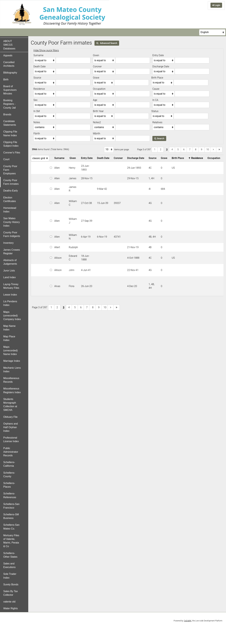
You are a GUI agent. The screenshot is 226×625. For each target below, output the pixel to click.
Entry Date (87, 158)
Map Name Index (9, 328)
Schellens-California (9, 464)
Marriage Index (11, 361)
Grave (165, 158)
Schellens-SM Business (11, 516)
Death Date (104, 158)
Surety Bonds (10, 584)
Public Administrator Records (10, 452)
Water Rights (10, 608)
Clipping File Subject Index (11, 144)
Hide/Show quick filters (46, 50)
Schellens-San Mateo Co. (11, 527)
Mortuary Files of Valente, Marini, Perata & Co (11, 541)
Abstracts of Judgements (10, 262)
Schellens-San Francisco (11, 506)
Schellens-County (9, 474)
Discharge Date (136, 158)
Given (73, 158)
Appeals (7, 55)
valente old (9, 601)
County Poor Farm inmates (11, 182)
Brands (7, 114)
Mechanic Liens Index (12, 369)
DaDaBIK (187, 621)
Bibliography (10, 72)
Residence (196, 158)
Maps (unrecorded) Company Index (12, 316)
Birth (5, 79)
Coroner (119, 158)
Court (6, 159)
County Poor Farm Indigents (11, 234)
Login (216, 5)
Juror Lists (9, 270)
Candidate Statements (9, 123)
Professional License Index (11, 439)
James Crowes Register (11, 251)
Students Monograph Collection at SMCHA (10, 404)
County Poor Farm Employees (10, 170)
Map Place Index (9, 338)
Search (159, 138)
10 (207, 149)
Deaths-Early (10, 190)
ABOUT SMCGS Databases (9, 45)
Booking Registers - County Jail (9, 104)
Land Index (9, 277)
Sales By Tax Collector (10, 593)
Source (153, 158)
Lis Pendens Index (10, 303)
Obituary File (10, 417)
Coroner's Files (11, 152)
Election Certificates (9, 199)
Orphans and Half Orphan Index (10, 427)
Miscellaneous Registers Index (12, 390)
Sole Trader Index (9, 576)
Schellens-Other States (10, 555)
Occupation (214, 158)
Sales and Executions (9, 565)
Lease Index (10, 294)
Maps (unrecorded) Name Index (10, 350)
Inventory (8, 243)
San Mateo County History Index (11, 222)
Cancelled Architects (8, 64)
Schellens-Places (9, 485)
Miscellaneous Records (11, 380)
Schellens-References (9, 495)
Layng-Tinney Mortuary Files (11, 286)
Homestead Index (9, 210)
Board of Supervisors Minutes (9, 90)
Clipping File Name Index (10, 133)
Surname (60, 158)
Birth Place (178, 158)
